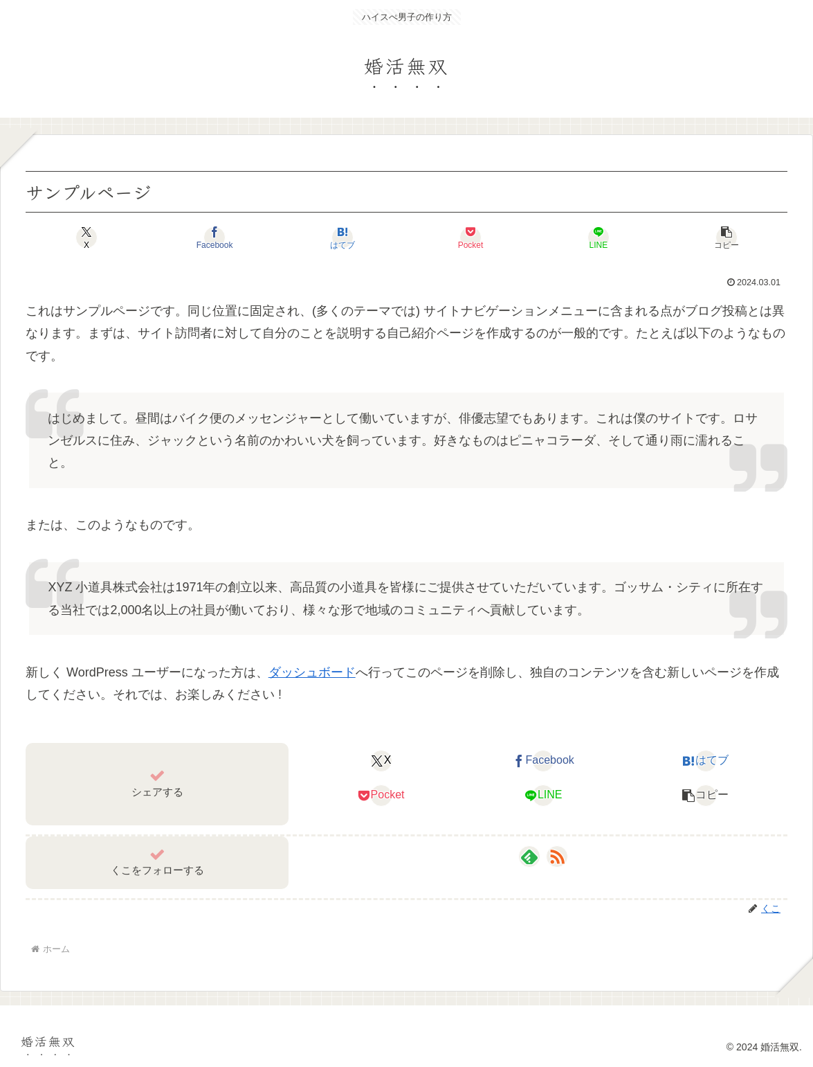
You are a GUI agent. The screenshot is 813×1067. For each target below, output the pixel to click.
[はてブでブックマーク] (342, 237)
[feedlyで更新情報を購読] (529, 856)
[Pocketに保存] (470, 237)
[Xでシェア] (86, 237)
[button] (726, 237)
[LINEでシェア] (598, 237)
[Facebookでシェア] (214, 237)
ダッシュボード (312, 672)
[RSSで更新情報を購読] (557, 856)
